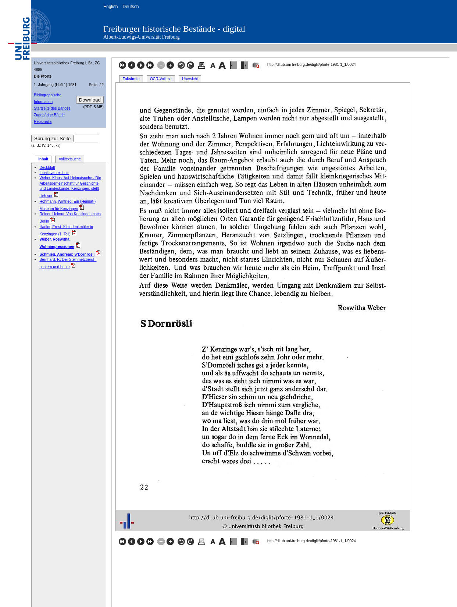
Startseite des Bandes (52, 108)
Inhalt (43, 159)
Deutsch (130, 6)
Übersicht (190, 79)
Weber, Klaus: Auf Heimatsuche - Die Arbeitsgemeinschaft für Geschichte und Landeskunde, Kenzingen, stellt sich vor (70, 187)
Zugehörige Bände (49, 115)
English (110, 6)
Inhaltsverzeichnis (54, 173)
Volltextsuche (70, 159)
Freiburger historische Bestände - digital (174, 28)
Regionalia (42, 122)
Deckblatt (47, 168)
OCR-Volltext (161, 79)
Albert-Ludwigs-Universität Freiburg (141, 37)
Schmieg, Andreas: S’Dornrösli (66, 254)
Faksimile (130, 79)
